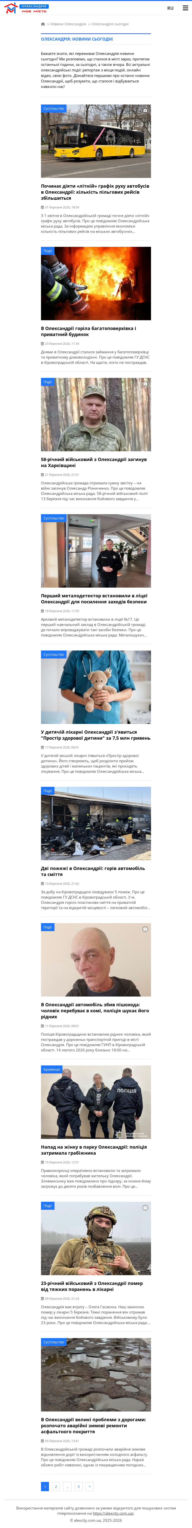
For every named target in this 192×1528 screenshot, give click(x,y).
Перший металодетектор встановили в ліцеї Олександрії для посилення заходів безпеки (94, 599)
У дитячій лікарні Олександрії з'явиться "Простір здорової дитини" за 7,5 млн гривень (95, 735)
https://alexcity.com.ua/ (113, 1513)
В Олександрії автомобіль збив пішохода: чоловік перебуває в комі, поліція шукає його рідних (95, 1011)
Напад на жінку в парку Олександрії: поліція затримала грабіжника (94, 1150)
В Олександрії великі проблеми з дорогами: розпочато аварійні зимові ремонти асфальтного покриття (93, 1425)
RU (170, 8)
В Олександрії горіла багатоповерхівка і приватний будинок (88, 331)
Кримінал (52, 1069)
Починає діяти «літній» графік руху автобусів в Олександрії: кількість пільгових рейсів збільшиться (95, 192)
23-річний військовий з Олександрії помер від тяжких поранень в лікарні (92, 1286)
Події (48, 250)
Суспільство (54, 108)
